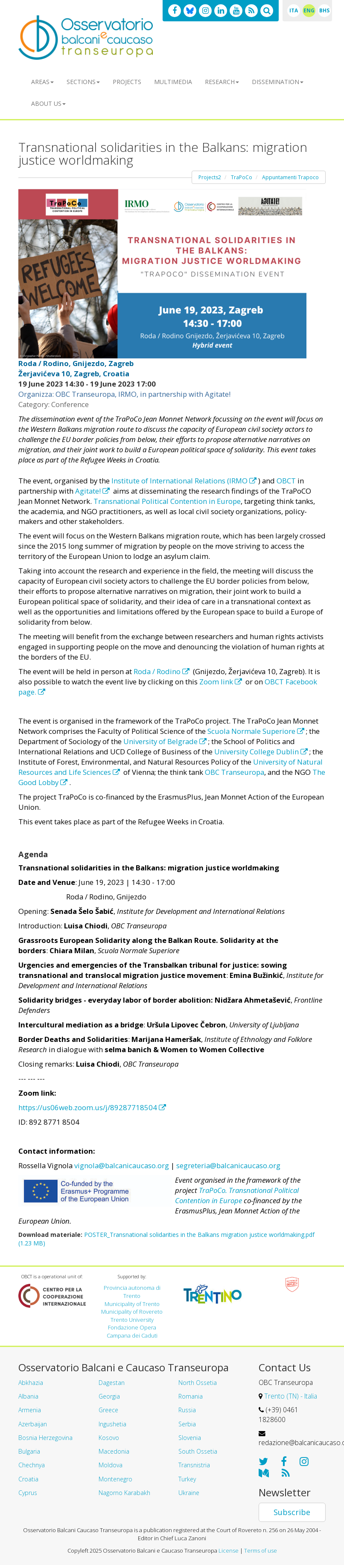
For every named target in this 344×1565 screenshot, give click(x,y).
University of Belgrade (165, 741)
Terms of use (260, 1550)
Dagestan (112, 1383)
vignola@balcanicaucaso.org (121, 1165)
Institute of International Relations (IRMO (184, 481)
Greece (108, 1410)
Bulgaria (29, 1451)
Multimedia (173, 82)
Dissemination (277, 82)
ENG (309, 10)
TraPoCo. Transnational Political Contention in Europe (237, 1195)
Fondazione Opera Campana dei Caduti (132, 1331)
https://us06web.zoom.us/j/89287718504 (92, 1107)
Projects (127, 82)
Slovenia (189, 1438)
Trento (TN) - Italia (290, 1396)
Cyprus (27, 1493)
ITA (293, 10)
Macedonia (114, 1451)
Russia (187, 1410)
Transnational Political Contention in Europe (167, 501)
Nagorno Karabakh (124, 1493)
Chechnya (31, 1465)
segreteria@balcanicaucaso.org (228, 1165)
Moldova (110, 1465)
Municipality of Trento (132, 1304)
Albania (28, 1396)
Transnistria (194, 1465)
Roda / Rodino (162, 671)
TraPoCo (241, 177)
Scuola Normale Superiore (256, 731)
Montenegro (115, 1479)
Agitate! (93, 491)
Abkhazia (30, 1383)
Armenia (29, 1410)
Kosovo (109, 1438)
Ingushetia (112, 1424)
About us (48, 103)
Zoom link (221, 682)
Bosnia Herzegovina (45, 1438)
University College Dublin (261, 751)
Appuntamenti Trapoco (290, 177)
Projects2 (209, 177)
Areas (42, 82)
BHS (324, 10)
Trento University (132, 1320)
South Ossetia (197, 1451)
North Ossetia (197, 1383)
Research (222, 82)
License (229, 1550)
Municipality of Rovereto (132, 1311)
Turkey (187, 1479)
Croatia (28, 1479)
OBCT (286, 481)
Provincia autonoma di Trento (132, 1292)
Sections (83, 82)
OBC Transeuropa (234, 772)
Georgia (109, 1396)
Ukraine (188, 1493)
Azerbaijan (32, 1424)
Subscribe (292, 1512)
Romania (190, 1396)
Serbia (187, 1424)
